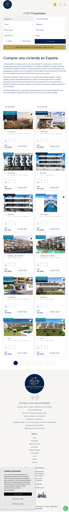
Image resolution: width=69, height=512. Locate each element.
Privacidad (39, 506)
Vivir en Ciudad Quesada (34, 410)
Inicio (34, 437)
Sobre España (34, 453)
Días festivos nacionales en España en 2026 (34, 413)
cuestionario (25, 90)
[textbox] (51, 19)
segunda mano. (8, 71)
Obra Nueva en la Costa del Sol (34, 425)
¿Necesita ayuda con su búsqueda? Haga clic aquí (34, 47)
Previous (5, 120)
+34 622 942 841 (36, 484)
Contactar (34, 459)
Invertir (34, 456)
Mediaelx (39, 508)
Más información (9, 490)
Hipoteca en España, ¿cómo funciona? (34, 416)
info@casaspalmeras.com (35, 488)
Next (31, 120)
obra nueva (57, 68)
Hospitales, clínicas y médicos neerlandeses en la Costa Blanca (34, 407)
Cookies (46, 506)
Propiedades (34, 441)
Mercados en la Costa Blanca (34, 419)
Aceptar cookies (18, 494)
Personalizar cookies (18, 499)
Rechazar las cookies (18, 504)
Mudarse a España (34, 450)
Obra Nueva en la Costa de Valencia (34, 428)
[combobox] (51, 19)
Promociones (34, 447)
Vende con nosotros (34, 444)
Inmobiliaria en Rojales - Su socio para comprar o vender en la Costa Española (34, 422)
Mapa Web (53, 506)
